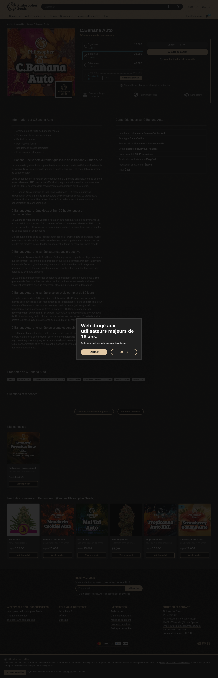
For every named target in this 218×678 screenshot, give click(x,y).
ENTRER (94, 352)
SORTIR (124, 352)
